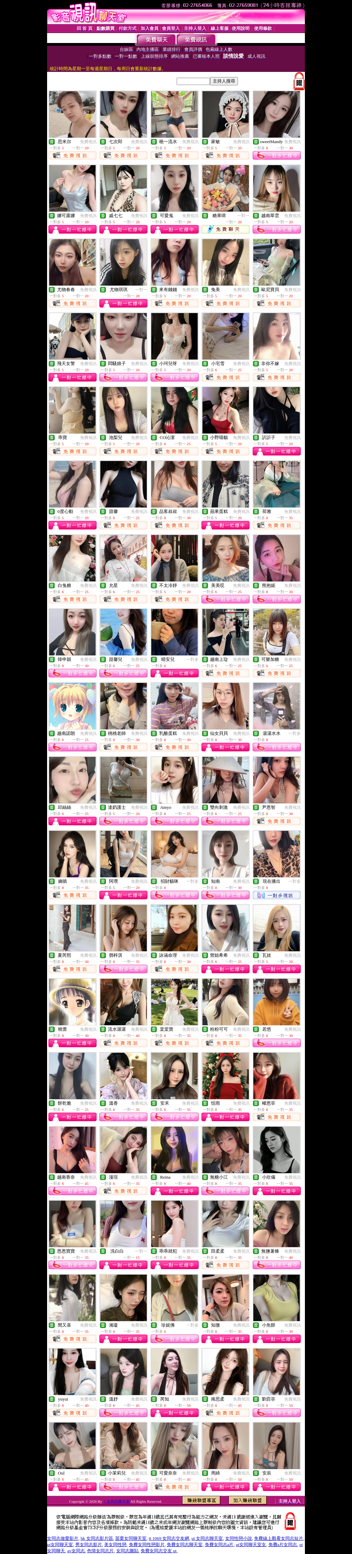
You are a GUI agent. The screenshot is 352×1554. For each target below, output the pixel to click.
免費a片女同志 (282, 1544)
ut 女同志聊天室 (207, 1538)
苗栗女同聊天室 (130, 1538)
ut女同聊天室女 (251, 1544)
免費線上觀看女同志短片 (278, 1538)
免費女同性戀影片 (147, 1544)
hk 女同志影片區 (97, 1538)
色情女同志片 (100, 1550)
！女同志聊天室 (117, 1501)
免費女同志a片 (219, 1544)
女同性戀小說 (238, 1538)
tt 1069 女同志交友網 (169, 1538)
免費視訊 (88, 141)
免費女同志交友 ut (158, 1550)
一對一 (243, 215)
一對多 (192, 659)
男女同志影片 (88, 1544)
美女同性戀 (115, 1544)
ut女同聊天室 (60, 1544)
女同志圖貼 (127, 1550)
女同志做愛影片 (62, 1538)
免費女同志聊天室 (184, 1544)
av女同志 (76, 1550)
